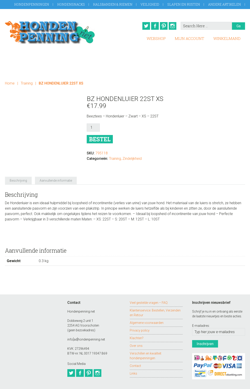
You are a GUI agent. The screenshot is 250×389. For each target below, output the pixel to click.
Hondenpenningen (31, 4)
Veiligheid (150, 4)
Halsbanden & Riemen (112, 4)
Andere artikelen (224, 4)
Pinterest (163, 26)
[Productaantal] (93, 126)
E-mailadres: (201, 316)
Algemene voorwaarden (147, 313)
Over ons (136, 336)
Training (27, 82)
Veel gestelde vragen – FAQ (149, 293)
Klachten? (136, 328)
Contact (135, 356)
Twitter (142, 26)
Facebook (153, 26)
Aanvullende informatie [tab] (56, 171)
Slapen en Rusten (183, 4)
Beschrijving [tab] (18, 171)
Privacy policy (140, 320)
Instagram (173, 26)
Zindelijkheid (132, 157)
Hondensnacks (71, 4)
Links (133, 363)
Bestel (100, 137)
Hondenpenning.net (50, 31)
